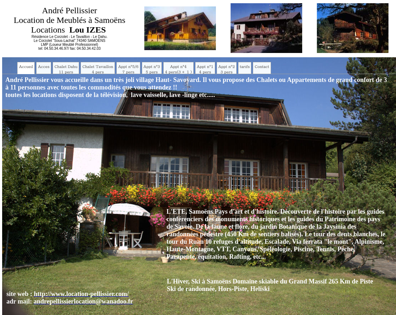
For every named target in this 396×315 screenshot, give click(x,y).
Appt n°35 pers (152, 69)
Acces (43, 66)
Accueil (26, 66)
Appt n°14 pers (205, 69)
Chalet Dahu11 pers (65, 69)
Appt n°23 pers (226, 69)
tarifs (245, 66)
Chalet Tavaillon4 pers (97, 69)
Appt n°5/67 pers (128, 69)
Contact (262, 66)
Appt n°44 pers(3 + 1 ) (178, 69)
